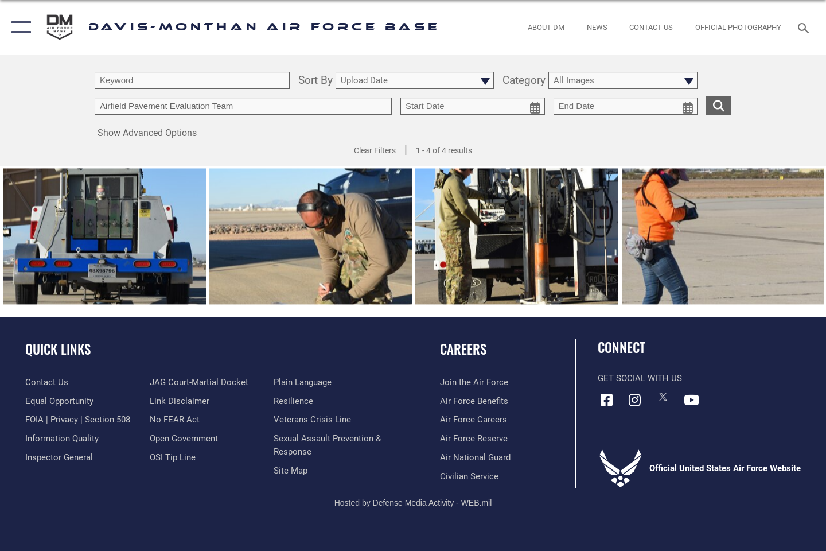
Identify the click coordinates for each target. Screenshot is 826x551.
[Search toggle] (805, 27)
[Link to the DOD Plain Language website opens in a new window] (303, 382)
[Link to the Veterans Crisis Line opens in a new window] (312, 419)
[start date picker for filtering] (472, 106)
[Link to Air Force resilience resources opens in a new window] (293, 401)
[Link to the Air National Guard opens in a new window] (475, 457)
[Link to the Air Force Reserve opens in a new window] (474, 438)
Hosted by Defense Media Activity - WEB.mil (413, 502)
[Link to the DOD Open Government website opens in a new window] (184, 438)
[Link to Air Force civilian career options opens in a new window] (469, 476)
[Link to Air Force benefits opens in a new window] (474, 401)
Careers (463, 349)
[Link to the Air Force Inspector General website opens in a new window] (59, 457)
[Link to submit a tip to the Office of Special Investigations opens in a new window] (173, 457)
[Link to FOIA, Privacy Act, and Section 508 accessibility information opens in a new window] (77, 419)
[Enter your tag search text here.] (243, 106)
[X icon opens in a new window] (663, 396)
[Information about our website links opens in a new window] (179, 401)
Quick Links (58, 349)
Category (524, 81)
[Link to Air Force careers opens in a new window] (473, 419)
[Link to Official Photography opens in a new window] (738, 27)
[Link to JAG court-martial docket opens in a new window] (199, 382)
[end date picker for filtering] (626, 106)
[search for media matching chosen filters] (718, 105)
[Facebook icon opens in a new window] (606, 400)
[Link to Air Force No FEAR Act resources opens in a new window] (175, 419)
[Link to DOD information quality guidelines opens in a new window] (62, 438)
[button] (18, 27)
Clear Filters (375, 150)
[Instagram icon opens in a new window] (635, 400)
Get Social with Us (640, 378)
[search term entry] (192, 80)
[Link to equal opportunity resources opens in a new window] (59, 401)
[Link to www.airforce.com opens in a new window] (474, 382)
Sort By (315, 81)
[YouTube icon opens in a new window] (691, 400)
